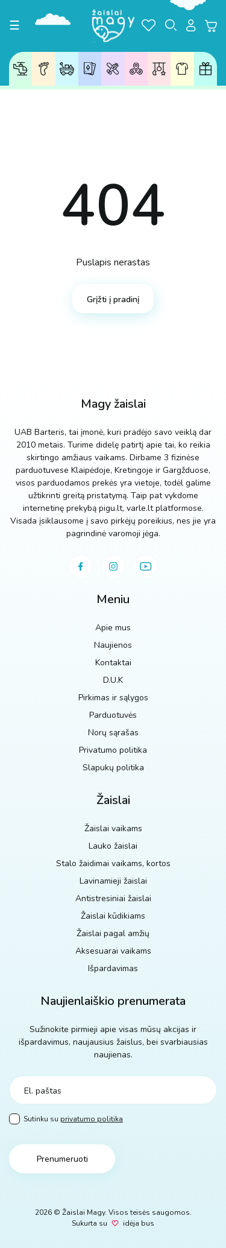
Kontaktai (113, 662)
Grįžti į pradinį (113, 299)
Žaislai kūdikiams (159, 68)
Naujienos (113, 645)
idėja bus (138, 1223)
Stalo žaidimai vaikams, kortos (113, 863)
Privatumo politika (113, 750)
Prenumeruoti (62, 1159)
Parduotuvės (113, 715)
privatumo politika (91, 1119)
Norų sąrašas (113, 732)
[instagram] (113, 566)
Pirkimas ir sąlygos (113, 697)
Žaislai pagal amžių (44, 68)
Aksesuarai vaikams (182, 69)
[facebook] (81, 566)
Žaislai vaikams (20, 68)
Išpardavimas (113, 968)
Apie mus (113, 627)
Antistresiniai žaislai (136, 68)
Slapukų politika (113, 767)
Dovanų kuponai (205, 68)
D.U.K (113, 680)
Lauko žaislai (67, 68)
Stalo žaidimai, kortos (90, 68)
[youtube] (146, 566)
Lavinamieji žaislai (113, 68)
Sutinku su (66, 1119)
